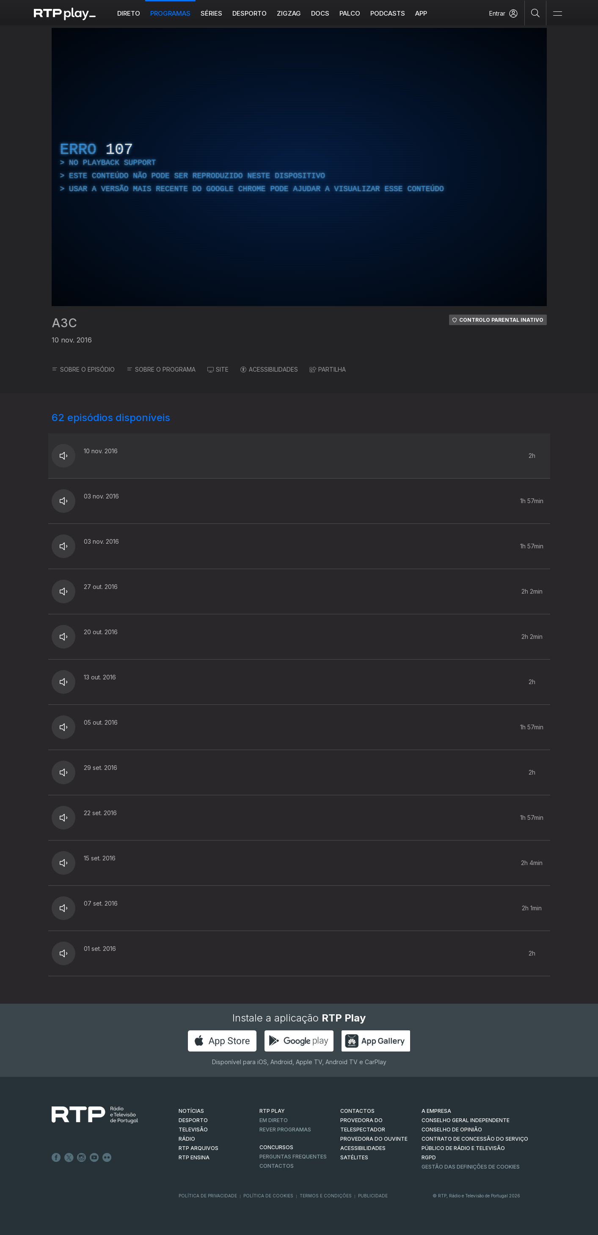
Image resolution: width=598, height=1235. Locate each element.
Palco (349, 13)
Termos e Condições (326, 1195)
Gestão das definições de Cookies (471, 1167)
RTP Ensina (194, 1157)
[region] (299, 167)
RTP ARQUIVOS (198, 1148)
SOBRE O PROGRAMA (161, 369)
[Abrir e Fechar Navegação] (557, 13)
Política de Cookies (268, 1195)
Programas (170, 13)
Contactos (276, 1166)
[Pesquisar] (535, 12)
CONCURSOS (276, 1147)
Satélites (354, 1157)
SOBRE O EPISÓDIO (83, 369)
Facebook (56, 1157)
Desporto (249, 13)
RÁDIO (187, 1139)
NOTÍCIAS (191, 1111)
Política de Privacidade (208, 1195)
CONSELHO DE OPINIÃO (452, 1129)
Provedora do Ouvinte (374, 1139)
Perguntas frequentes (293, 1156)
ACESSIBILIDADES (269, 369)
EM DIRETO (273, 1120)
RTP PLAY (272, 1111)
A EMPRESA (436, 1111)
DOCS (320, 13)
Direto (128, 13)
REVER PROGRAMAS (285, 1129)
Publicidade (373, 1195)
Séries (211, 13)
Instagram (81, 1157)
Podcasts (387, 13)
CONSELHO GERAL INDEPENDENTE (466, 1120)
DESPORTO (193, 1120)
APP (421, 13)
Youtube (94, 1157)
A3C (64, 323)
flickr (107, 1157)
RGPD (429, 1157)
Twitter (69, 1157)
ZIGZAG (289, 13)
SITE (218, 369)
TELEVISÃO (193, 1129)
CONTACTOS (357, 1111)
